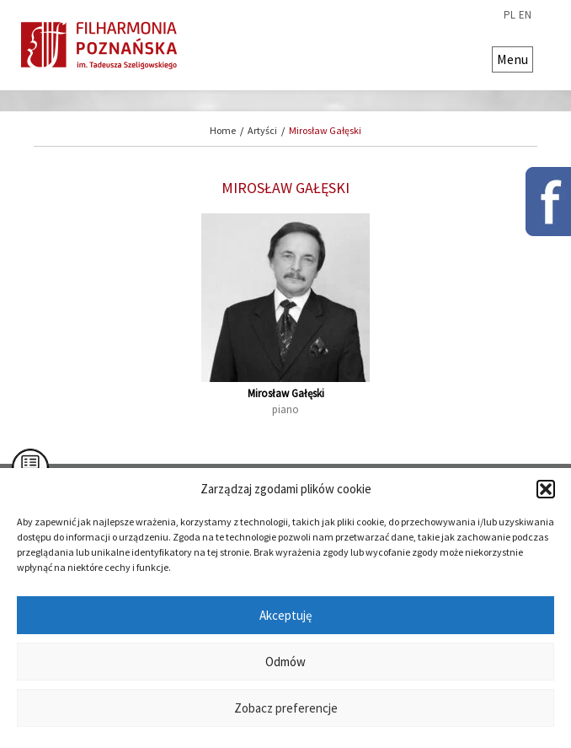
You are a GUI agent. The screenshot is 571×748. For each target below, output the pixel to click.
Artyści (262, 130)
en (525, 15)
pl (509, 15)
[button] (545, 489)
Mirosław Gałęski (325, 130)
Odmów (285, 662)
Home (223, 130)
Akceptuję (285, 615)
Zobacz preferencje (286, 708)
